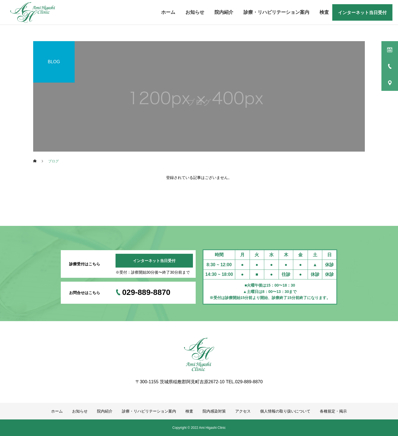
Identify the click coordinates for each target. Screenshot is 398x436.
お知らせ (194, 12)
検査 (324, 12)
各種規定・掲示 (333, 411)
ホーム (168, 12)
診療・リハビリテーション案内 (276, 12)
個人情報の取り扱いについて (285, 411)
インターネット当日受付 (362, 12)
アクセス (243, 411)
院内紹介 (223, 12)
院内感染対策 (214, 411)
